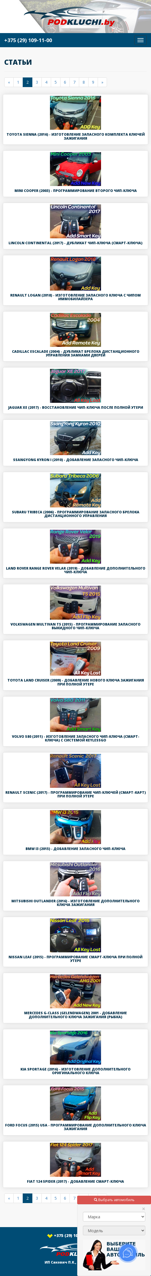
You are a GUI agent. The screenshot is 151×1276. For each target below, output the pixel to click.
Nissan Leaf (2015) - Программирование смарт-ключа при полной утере (75, 959)
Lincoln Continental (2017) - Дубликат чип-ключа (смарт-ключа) (75, 243)
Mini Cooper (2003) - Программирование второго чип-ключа (75, 190)
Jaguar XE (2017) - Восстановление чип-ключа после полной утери (75, 407)
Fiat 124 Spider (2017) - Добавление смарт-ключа (75, 1181)
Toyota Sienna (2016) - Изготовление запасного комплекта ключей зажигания (76, 136)
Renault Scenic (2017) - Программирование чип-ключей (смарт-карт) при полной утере (75, 794)
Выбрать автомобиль (114, 1199)
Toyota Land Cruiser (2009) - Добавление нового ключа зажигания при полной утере (75, 682)
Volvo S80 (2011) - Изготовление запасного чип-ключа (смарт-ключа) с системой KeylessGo (75, 738)
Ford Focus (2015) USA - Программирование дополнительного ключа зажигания (75, 1127)
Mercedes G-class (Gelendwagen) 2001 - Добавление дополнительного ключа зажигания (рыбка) (75, 1015)
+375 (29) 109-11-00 (75, 1235)
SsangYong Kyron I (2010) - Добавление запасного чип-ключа (75, 459)
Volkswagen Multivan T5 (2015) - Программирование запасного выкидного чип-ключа (75, 626)
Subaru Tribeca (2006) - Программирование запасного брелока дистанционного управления (75, 514)
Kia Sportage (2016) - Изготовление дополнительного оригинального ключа (75, 1071)
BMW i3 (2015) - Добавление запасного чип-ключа (75, 848)
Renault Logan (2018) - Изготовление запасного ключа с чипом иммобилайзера (75, 297)
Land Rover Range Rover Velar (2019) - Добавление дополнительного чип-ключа (75, 570)
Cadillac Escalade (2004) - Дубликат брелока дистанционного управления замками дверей (75, 353)
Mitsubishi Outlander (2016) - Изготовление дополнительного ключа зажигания (75, 903)
